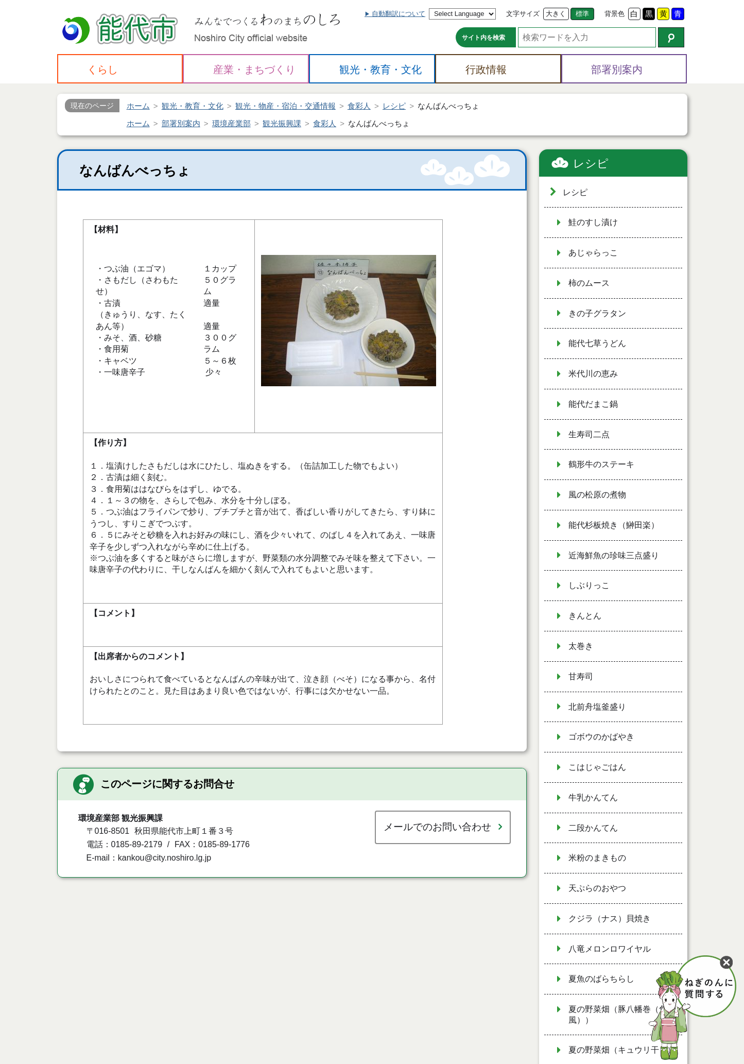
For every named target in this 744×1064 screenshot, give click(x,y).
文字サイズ (523, 14)
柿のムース (589, 283)
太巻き (580, 646)
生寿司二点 (589, 434)
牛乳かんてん (593, 797)
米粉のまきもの (597, 857)
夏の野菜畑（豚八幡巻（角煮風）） (622, 1014)
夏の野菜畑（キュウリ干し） (622, 1049)
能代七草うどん (597, 343)
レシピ (591, 163)
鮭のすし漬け (593, 222)
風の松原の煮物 (597, 494)
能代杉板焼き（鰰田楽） (613, 525)
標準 (582, 14)
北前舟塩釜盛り (597, 706)
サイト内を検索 (483, 37)
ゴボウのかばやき (601, 736)
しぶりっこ (589, 585)
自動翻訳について (398, 14)
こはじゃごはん (597, 767)
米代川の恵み (593, 373)
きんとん (584, 615)
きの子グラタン (597, 313)
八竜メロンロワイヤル (609, 949)
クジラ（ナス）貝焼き (609, 918)
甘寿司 (580, 676)
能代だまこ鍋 (593, 404)
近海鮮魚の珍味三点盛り (613, 555)
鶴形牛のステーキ (601, 464)
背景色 (614, 14)
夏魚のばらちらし (601, 978)
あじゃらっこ (593, 252)
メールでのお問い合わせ (437, 826)
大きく (556, 14)
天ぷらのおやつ (597, 888)
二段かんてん (593, 827)
